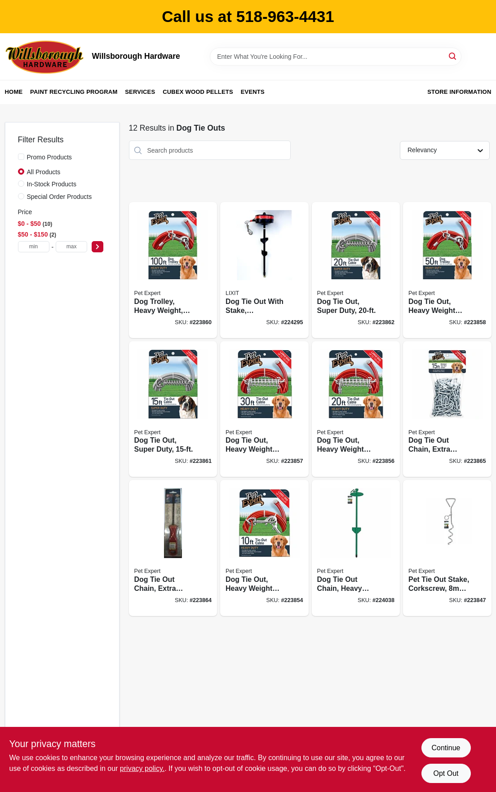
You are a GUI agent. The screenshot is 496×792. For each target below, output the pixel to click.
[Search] (453, 55)
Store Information (459, 91)
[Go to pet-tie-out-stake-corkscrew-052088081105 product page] (447, 548)
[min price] (33, 246)
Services (140, 91)
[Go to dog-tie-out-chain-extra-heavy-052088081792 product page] (173, 548)
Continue (445, 748)
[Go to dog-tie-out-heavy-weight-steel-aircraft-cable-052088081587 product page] (356, 409)
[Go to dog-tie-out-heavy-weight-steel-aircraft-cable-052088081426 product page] (264, 548)
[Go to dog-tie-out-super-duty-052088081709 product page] (173, 409)
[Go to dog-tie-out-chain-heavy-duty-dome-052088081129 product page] (356, 548)
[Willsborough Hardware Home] (45, 57)
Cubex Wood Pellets (198, 91)
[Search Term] (335, 57)
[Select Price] (97, 246)
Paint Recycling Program (73, 91)
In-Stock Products (52, 184)
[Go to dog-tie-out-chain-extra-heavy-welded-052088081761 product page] (447, 409)
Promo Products (49, 157)
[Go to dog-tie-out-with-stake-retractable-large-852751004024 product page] (264, 270)
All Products (44, 172)
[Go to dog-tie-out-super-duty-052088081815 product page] (356, 270)
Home (14, 91)
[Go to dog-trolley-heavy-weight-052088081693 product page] (173, 270)
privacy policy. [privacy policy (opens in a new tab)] (142, 768)
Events (253, 91)
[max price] (71, 246)
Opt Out (445, 773)
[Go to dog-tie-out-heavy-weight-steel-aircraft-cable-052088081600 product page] (447, 270)
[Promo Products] (21, 157)
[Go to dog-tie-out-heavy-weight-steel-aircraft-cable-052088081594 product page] (264, 409)
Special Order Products (59, 196)
